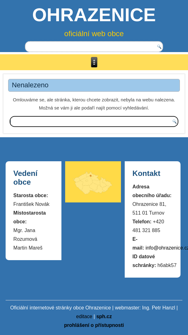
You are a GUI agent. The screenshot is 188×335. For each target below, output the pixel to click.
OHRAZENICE (94, 14)
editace (84, 316)
